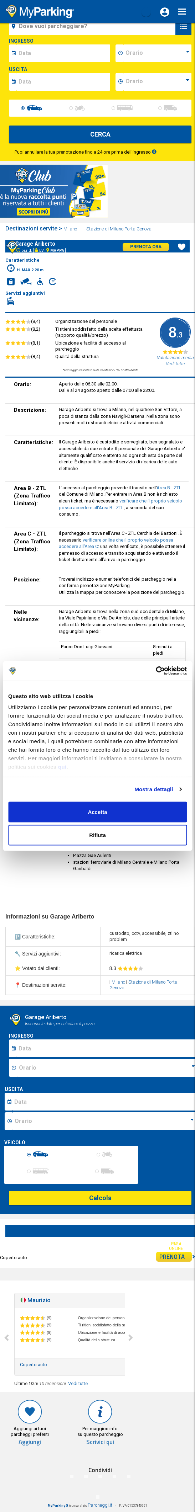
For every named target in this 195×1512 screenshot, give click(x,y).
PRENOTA (175, 1256)
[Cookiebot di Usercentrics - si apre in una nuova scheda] (155, 671)
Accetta (97, 812)
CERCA (100, 134)
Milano (70, 228)
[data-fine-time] (157, 82)
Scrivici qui (100, 1442)
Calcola (100, 1198)
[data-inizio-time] (157, 53)
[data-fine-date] (63, 82)
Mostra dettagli (153, 789)
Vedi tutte (78, 1383)
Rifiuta (97, 835)
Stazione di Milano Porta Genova (119, 228)
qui (62, 767)
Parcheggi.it (100, 1505)
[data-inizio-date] (63, 53)
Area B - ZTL (168, 487)
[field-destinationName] (93, 26)
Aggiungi (30, 1442)
